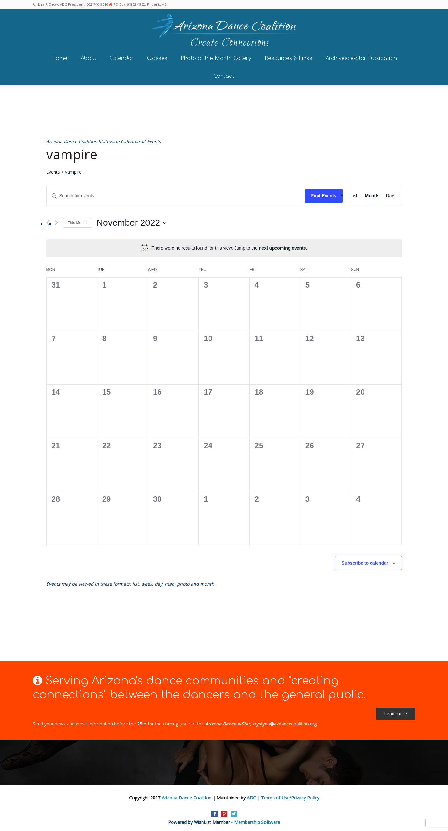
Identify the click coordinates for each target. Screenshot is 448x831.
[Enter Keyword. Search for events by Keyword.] (176, 195)
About (88, 57)
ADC (251, 796)
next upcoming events (282, 246)
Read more (395, 712)
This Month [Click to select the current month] (77, 221)
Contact (223, 74)
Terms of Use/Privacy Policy (290, 796)
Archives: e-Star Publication (361, 57)
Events (53, 171)
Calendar (122, 57)
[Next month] (56, 221)
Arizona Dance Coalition (186, 796)
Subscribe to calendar (365, 561)
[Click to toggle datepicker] (131, 221)
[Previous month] (48, 221)
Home (59, 57)
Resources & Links (288, 57)
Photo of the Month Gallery (216, 57)
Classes (157, 57)
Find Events (323, 194)
